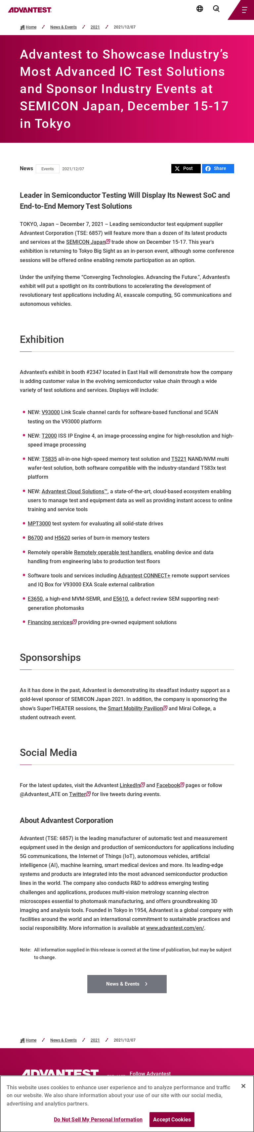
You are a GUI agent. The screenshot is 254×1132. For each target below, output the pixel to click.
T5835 (49, 459)
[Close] (243, 1090)
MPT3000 (39, 523)
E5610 (120, 599)
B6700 (35, 538)
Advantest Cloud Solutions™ (74, 491)
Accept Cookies (172, 1124)
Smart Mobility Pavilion (137, 708)
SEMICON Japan (88, 242)
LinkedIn (132, 785)
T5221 (179, 459)
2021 (95, 27)
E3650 (35, 599)
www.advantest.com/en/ (175, 928)
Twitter (80, 794)
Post (184, 168)
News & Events (63, 27)
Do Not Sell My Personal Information (98, 1124)
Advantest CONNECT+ (144, 575)
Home (31, 27)
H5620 (62, 538)
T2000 (49, 436)
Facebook (170, 785)
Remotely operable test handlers (112, 552)
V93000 (51, 412)
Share (215, 168)
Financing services (52, 622)
